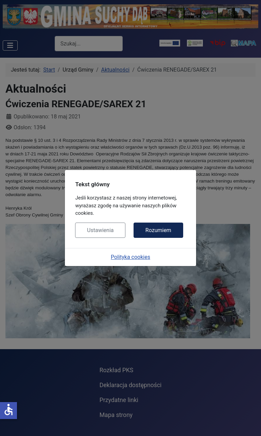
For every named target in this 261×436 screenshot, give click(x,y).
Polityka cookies (130, 257)
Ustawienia (100, 230)
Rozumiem (158, 230)
